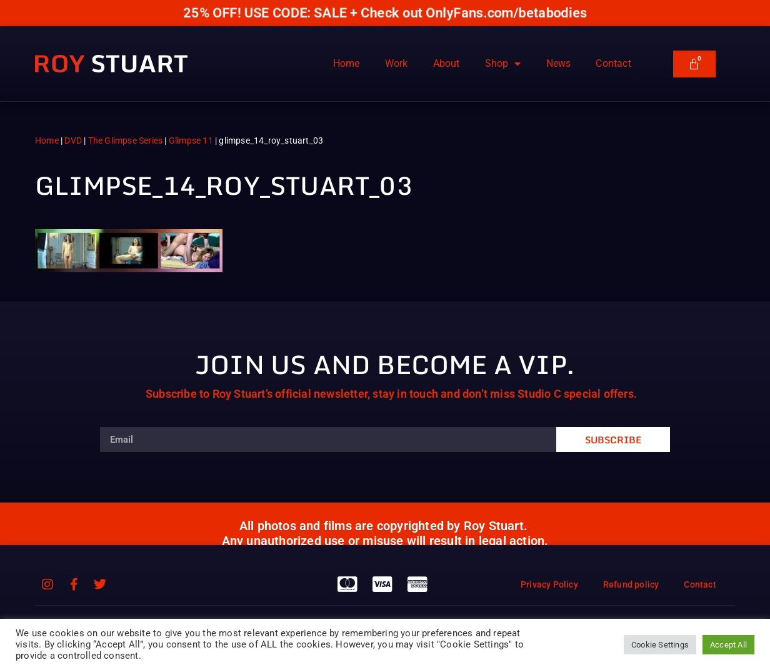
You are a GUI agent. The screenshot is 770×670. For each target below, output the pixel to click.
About (446, 63)
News (558, 63)
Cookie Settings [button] (660, 644)
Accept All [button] (728, 644)
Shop (503, 64)
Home (346, 63)
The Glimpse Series (125, 140)
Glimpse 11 (191, 140)
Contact (613, 63)
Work (396, 63)
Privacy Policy (549, 584)
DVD (73, 140)
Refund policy (631, 584)
